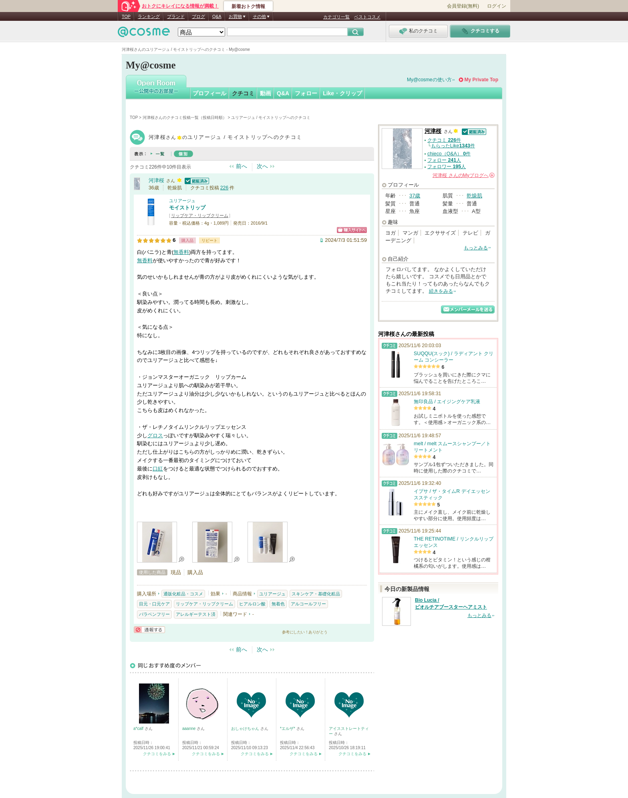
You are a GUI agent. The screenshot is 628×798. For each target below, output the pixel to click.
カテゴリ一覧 (336, 16)
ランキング (149, 16)
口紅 (158, 469)
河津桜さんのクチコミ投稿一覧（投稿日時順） (185, 117)
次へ (262, 166)
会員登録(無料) (463, 6)
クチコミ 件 (444, 140)
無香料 (181, 252)
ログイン (496, 6)
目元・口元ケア (154, 603)
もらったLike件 (453, 146)
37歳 (414, 196)
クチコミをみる (157, 754)
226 (224, 188)
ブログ (198, 16)
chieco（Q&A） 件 (449, 154)
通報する (149, 629)
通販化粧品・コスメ (183, 593)
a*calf (139, 728)
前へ (241, 166)
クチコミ (243, 93)
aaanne (189, 728)
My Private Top (481, 79)
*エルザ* (288, 728)
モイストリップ (187, 208)
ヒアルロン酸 (252, 603)
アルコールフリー (308, 603)
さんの (464, 175)
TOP (126, 16)
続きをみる (441, 291)
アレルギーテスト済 (195, 614)
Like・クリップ (342, 93)
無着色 (278, 603)
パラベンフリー (154, 614)
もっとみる (476, 248)
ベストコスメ (367, 16)
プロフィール (209, 93)
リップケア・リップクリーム (199, 215)
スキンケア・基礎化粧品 (316, 593)
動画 (265, 93)
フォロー (306, 93)
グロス (155, 435)
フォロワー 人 (446, 166)
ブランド (176, 16)
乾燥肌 (474, 196)
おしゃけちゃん (245, 728)
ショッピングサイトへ (352, 230)
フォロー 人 (444, 160)
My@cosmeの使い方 (429, 79)
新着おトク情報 (248, 6)
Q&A (216, 16)
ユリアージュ (182, 200)
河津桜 (156, 180)
